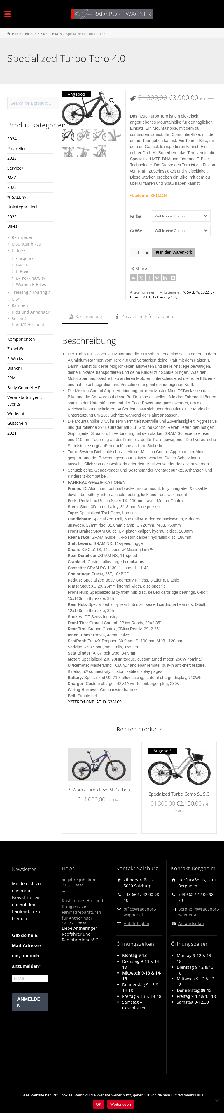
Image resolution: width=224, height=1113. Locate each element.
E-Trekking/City (165, 297)
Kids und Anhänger (31, 312)
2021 (12, 433)
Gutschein (17, 423)
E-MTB (146, 297)
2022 (205, 292)
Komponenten (21, 339)
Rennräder (22, 237)
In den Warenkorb (176, 252)
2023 (12, 158)
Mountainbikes (26, 244)
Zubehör (15, 348)
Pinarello (15, 148)
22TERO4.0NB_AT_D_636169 (95, 702)
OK (99, 1104)
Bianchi (14, 368)
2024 (12, 138)
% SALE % (191, 292)
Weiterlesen (120, 1104)
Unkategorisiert (22, 206)
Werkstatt (16, 413)
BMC (11, 177)
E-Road (23, 271)
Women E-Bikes (31, 284)
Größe (136, 231)
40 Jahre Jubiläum (79, 880)
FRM (11, 378)
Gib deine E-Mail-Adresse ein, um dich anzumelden (26, 951)
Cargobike (26, 258)
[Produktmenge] (140, 252)
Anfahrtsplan (136, 923)
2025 (12, 187)
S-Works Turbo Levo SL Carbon (99, 789)
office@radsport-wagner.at (140, 912)
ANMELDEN (28, 1002)
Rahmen (20, 305)
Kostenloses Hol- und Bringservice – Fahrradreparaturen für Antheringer (82, 909)
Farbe (135, 216)
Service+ (15, 168)
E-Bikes (19, 250)
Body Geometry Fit (25, 387)
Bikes (12, 226)
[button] (112, 100)
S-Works (15, 358)
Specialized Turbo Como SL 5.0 (179, 794)
